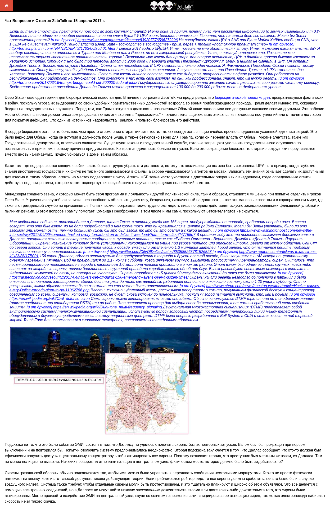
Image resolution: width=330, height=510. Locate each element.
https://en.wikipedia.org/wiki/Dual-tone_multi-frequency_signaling (107, 307)
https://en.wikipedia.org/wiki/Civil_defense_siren (49, 299)
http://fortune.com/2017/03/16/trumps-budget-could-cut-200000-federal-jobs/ (73, 83)
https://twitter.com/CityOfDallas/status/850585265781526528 (161, 252)
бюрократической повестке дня (242, 97)
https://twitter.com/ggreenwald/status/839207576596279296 (127, 40)
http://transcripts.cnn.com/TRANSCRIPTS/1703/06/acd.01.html (62, 48)
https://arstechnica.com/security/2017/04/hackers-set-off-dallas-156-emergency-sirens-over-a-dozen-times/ (99, 277)
